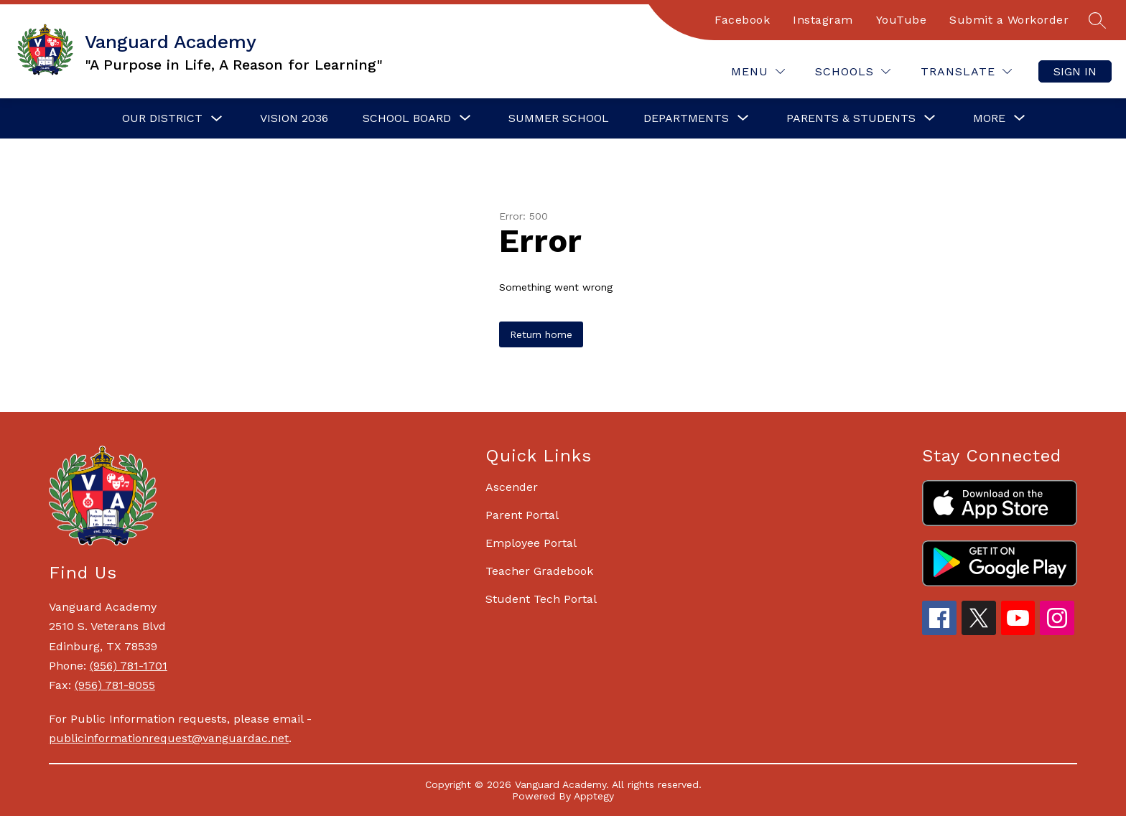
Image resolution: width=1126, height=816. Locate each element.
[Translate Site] (966, 71)
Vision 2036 (294, 118)
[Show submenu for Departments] (686, 118)
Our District (162, 118)
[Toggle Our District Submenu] (216, 118)
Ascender (511, 487)
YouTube (901, 20)
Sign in (1075, 71)
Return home (541, 334)
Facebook (742, 20)
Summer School (558, 118)
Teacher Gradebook (539, 571)
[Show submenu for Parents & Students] (851, 118)
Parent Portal (522, 515)
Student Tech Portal (541, 599)
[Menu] (757, 71)
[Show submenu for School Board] (407, 118)
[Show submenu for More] (989, 118)
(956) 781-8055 (115, 685)
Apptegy (594, 796)
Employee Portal (531, 543)
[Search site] (1097, 20)
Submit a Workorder (1009, 20)
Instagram (823, 20)
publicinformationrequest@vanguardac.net (169, 738)
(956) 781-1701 (128, 665)
